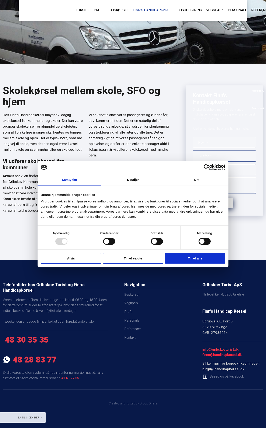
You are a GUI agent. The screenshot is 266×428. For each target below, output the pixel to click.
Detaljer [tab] (133, 179)
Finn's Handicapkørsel (153, 10)
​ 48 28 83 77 (29, 360)
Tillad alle (195, 258)
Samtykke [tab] (69, 179)
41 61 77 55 (70, 378)
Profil (99, 10)
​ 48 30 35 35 (26, 340)
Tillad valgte (133, 258)
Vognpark (215, 10)
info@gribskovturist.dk (220, 349)
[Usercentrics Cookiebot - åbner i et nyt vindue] (206, 167)
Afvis (71, 258)
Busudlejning (190, 10)
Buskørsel (119, 10)
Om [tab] (196, 179)
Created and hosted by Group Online (133, 403)
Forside (83, 10)
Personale (237, 10)
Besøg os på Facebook (227, 376)
